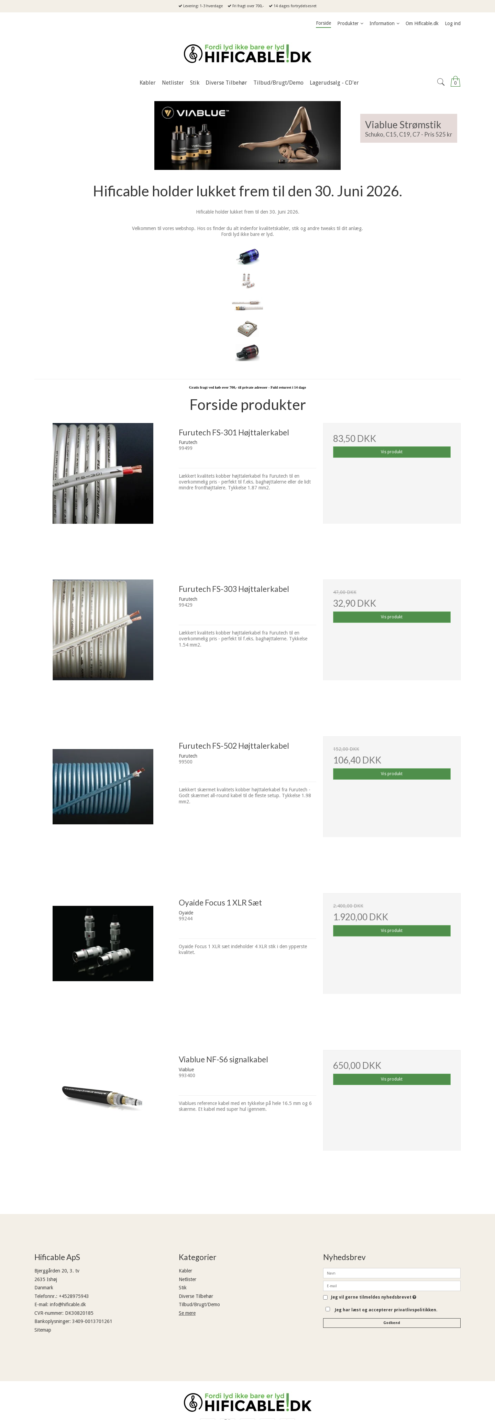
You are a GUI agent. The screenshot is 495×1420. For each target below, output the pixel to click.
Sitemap (42, 1330)
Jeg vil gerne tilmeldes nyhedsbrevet (373, 1297)
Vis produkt (392, 451)
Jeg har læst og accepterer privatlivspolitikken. (386, 1310)
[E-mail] (392, 1285)
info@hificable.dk (68, 1304)
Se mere (187, 1313)
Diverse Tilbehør (196, 1296)
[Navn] (392, 1273)
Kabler (185, 1270)
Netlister (187, 1279)
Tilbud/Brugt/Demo (199, 1304)
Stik (183, 1287)
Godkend (391, 1323)
